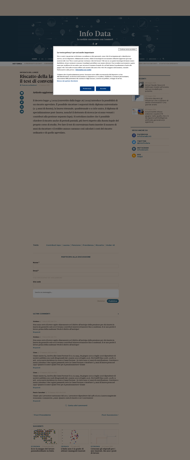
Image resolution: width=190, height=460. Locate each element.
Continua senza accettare (128, 49)
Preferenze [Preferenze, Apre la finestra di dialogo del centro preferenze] (87, 88)
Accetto (103, 88)
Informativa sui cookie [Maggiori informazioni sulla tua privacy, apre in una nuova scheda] (83, 70)
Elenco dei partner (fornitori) (67, 81)
